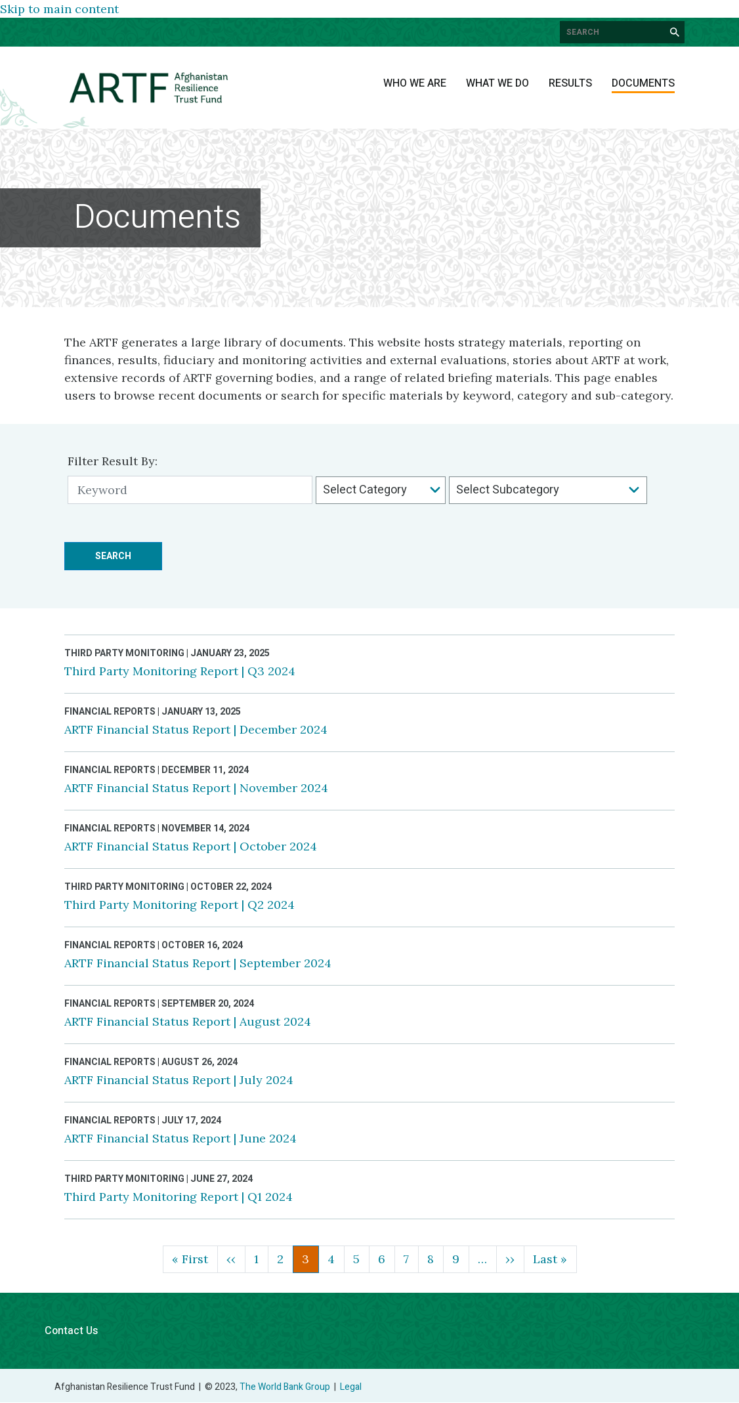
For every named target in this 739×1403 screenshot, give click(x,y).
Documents (643, 83)
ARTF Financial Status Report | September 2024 (197, 963)
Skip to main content (59, 8)
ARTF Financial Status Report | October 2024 (190, 846)
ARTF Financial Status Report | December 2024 (195, 729)
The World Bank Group (285, 1387)
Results (570, 83)
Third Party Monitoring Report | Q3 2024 (179, 671)
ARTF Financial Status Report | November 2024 (196, 787)
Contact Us (71, 1331)
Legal (351, 1387)
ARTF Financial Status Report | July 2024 (178, 1079)
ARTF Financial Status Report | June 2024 (180, 1138)
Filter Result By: (113, 461)
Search (113, 556)
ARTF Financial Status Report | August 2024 (187, 1021)
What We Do (497, 83)
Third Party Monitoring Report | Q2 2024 (179, 904)
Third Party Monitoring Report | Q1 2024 (178, 1196)
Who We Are (414, 83)
